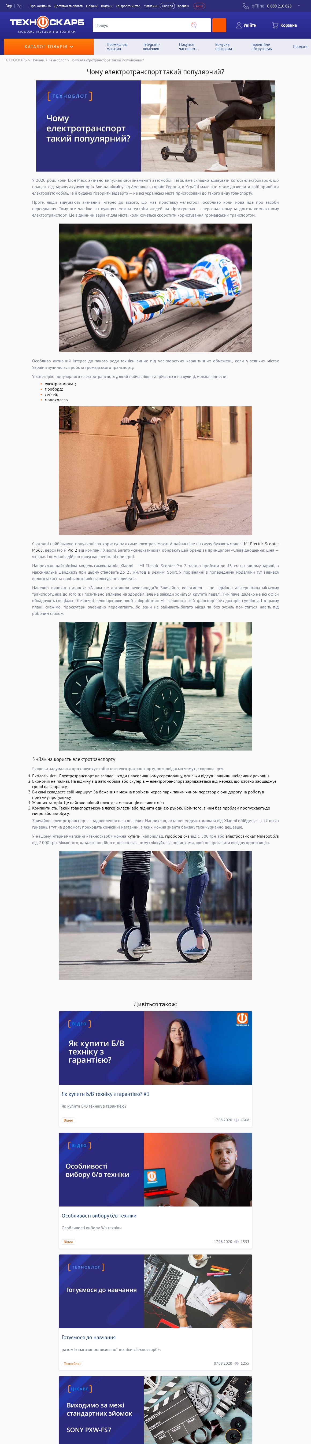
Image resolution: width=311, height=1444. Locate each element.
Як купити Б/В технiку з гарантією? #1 (106, 1093)
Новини (92, 6)
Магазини (151, 6)
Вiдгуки (106, 6)
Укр (9, 6)
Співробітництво (128, 6)
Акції (199, 6)
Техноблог (57, 59)
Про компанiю (40, 6)
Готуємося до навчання (89, 1337)
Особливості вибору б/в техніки (99, 1215)
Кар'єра (167, 6)
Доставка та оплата (68, 6)
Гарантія (183, 6)
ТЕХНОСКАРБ (15, 59)
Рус (20, 6)
